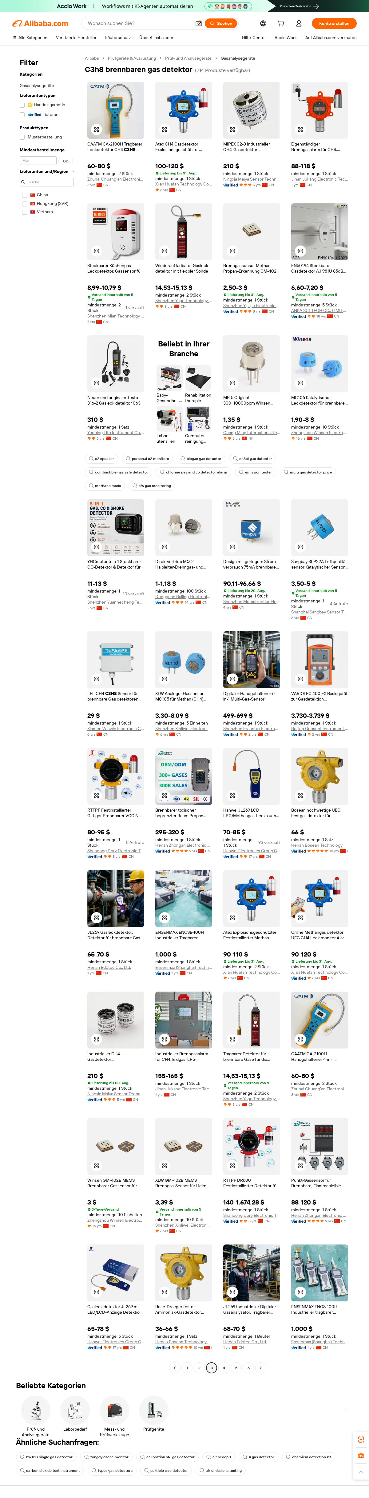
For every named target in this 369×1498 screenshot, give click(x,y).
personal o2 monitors (147, 458)
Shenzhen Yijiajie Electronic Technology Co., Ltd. (251, 305)
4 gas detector (258, 1457)
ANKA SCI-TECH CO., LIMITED (319, 310)
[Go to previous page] (174, 1367)
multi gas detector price (308, 472)
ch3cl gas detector (252, 458)
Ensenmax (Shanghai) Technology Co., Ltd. (183, 967)
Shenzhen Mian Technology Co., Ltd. (115, 316)
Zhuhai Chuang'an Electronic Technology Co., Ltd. (115, 179)
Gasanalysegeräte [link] (238, 58)
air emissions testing (221, 1470)
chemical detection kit (308, 1457)
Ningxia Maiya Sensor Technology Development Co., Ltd (251, 179)
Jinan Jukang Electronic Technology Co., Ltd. (319, 179)
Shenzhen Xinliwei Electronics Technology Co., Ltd (183, 728)
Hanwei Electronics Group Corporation (251, 850)
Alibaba (92, 58)
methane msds (105, 485)
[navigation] (46, 714)
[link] (361, 1440)
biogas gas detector (201, 458)
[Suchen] (221, 23)
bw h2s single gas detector (46, 1457)
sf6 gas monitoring (152, 485)
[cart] (282, 24)
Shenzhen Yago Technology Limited (183, 300)
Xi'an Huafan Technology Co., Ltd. (183, 184)
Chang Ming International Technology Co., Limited (251, 432)
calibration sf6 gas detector (167, 1457)
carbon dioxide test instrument (50, 1470)
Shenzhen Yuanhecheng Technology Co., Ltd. (115, 602)
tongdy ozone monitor (106, 1457)
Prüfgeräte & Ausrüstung (132, 58)
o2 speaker (101, 458)
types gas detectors (112, 1470)
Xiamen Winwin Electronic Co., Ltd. (115, 728)
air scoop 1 (218, 1457)
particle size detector (166, 1470)
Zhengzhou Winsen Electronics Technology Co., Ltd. (319, 432)
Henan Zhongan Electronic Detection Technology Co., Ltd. (183, 845)
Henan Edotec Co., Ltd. (109, 967)
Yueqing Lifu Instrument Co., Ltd (115, 432)
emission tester (255, 472)
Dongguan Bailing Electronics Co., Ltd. (183, 596)
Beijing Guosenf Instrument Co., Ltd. (319, 728)
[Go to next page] (260, 1367)
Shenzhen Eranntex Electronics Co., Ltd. (251, 728)
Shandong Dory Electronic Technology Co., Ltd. (115, 850)
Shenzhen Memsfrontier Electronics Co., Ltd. (251, 601)
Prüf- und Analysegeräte (188, 58)
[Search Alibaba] (139, 23)
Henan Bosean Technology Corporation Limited (319, 845)
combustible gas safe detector (118, 472)
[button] (198, 23)
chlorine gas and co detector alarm (193, 472)
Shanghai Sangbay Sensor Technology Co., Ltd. (319, 611)
